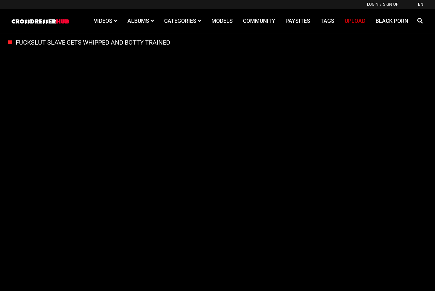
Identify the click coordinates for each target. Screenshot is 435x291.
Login (373, 4)
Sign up (391, 4)
